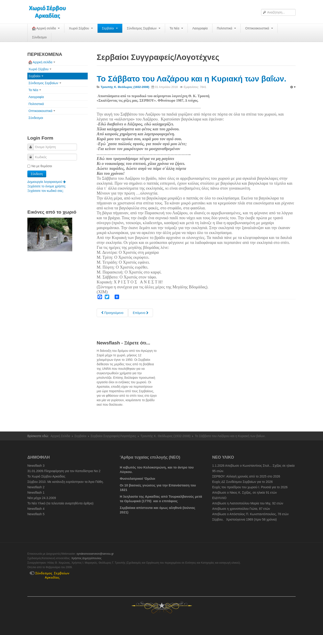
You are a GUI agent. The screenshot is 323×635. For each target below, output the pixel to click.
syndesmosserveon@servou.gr (95, 553)
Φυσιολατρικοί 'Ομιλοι (137, 478)
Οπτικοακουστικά (259, 28)
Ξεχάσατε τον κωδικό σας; (45, 191)
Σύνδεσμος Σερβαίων (143, 28)
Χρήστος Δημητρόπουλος (86, 558)
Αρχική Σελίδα (60, 436)
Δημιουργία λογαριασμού (46, 182)
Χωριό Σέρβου (81, 28)
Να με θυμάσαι (39, 166)
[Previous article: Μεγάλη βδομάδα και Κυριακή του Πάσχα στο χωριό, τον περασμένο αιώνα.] (112, 313)
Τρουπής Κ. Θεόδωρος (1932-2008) (165, 436)
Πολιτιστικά (226, 28)
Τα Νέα (176, 28)
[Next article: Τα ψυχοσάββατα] (140, 313)
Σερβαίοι (110, 28)
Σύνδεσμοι (39, 37)
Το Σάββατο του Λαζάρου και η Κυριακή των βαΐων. (191, 78)
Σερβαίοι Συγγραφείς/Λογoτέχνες (113, 436)
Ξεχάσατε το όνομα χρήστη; (46, 186)
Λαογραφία (200, 28)
